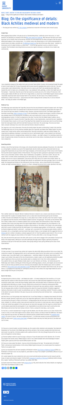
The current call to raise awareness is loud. (19, 267)
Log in (5, 396)
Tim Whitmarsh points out (29, 43)
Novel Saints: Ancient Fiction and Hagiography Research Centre (21, 13)
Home (2, 15)
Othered (3, 233)
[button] (60, 2)
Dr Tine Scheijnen (22, 27)
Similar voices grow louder (20, 318)
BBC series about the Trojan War (34, 37)
